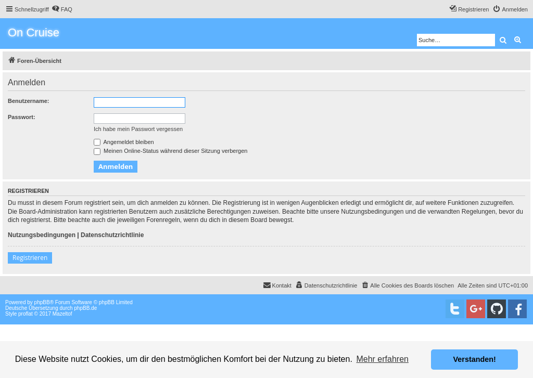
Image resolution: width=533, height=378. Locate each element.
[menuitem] (62, 9)
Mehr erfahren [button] (382, 359)
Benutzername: (28, 101)
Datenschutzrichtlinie (112, 235)
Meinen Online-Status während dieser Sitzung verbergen (170, 151)
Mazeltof (62, 314)
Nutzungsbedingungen (41, 235)
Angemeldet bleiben (124, 142)
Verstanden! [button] (474, 359)
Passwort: (21, 117)
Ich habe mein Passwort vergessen (138, 129)
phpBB (42, 302)
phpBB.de (85, 308)
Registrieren (29, 257)
